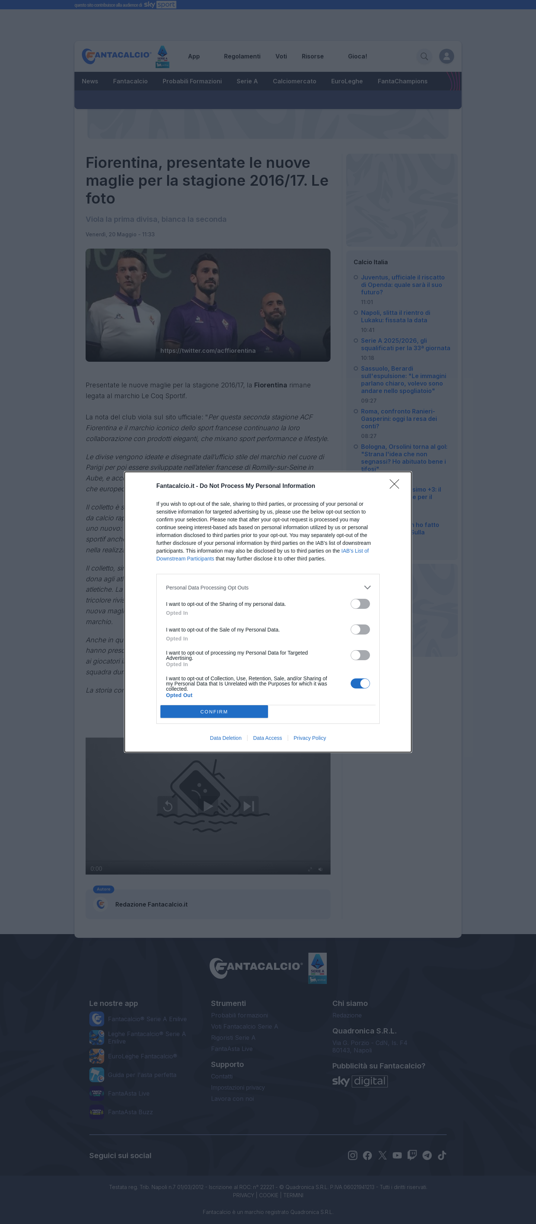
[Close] (397, 486)
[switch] (360, 604)
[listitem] (268, 587)
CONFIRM (214, 712)
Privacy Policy (310, 738)
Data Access (267, 738)
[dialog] (268, 612)
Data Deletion (226, 738)
